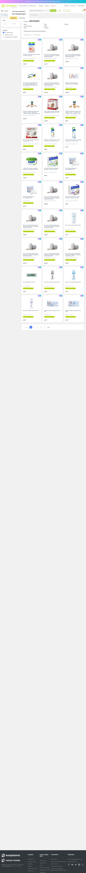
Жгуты (45, 24)
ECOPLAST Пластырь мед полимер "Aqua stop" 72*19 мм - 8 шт (73, 140)
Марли (45, 26)
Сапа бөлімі (42, 872)
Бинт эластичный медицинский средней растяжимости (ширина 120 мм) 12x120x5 (73, 254)
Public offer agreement (56, 866)
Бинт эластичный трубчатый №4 (73, 281)
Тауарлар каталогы (7, 11)
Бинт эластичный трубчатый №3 (30, 310)
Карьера (30, 866)
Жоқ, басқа (22, 18)
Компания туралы (32, 861)
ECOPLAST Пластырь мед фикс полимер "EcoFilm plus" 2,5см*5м (30, 168)
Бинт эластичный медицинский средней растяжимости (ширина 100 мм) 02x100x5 (52, 254)
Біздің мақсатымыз (32, 868)
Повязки (66, 24)
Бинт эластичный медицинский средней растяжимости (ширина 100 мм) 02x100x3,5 (52, 226)
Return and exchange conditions (58, 861)
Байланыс (41, 5)
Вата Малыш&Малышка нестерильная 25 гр (70, 168)
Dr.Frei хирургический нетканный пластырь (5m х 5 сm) (30, 140)
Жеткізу (47, 5)
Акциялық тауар (27, 34)
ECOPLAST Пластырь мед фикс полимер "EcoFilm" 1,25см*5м (51, 168)
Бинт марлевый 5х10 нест (29, 281)
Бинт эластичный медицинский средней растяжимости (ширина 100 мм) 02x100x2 (52, 83)
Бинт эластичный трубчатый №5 (52, 281)
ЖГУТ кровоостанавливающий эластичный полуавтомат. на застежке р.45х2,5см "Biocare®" (30, 83)
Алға (48, 327)
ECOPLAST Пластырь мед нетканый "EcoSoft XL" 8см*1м (31, 54)
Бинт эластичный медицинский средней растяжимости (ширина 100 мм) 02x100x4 (30, 254)
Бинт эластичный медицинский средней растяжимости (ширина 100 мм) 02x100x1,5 (73, 55)
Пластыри (46, 27)
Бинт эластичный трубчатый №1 (73, 224)
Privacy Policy (54, 859)
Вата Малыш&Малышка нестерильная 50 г (28, 197)
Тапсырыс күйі (73, 5)
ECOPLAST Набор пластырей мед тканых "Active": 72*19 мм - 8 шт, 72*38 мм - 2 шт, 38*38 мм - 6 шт (73, 112)
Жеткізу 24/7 (43, 863)
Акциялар (53, 5)
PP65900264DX (6, 866)
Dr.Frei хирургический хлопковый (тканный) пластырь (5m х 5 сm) (51, 111)
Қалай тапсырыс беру (45, 867)
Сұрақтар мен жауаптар (45, 870)
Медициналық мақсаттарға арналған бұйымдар (35, 30)
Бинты (25, 24)
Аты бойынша (37, 34)
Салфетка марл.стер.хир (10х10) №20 (73, 310)
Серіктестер (31, 871)
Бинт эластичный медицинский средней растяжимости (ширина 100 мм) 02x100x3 (30, 226)
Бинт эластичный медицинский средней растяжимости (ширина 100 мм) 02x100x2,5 (52, 197)
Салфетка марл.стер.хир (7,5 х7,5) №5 (52, 310)
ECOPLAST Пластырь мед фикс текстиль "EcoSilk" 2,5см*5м (72, 197)
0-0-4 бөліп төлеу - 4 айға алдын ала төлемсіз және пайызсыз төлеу (43, 1)
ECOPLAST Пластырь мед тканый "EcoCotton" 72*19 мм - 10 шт (52, 140)
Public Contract (54, 864)
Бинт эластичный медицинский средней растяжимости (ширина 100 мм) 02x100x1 (52, 55)
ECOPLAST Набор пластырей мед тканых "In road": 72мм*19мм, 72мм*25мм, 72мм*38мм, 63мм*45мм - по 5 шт (31, 112)
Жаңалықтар (31, 859)
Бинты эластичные (28, 26)
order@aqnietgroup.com (76, 859)
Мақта (25, 27)
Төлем (41, 865)
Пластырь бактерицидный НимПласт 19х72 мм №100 (71, 83)
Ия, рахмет (13, 18)
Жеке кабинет (81, 5)
